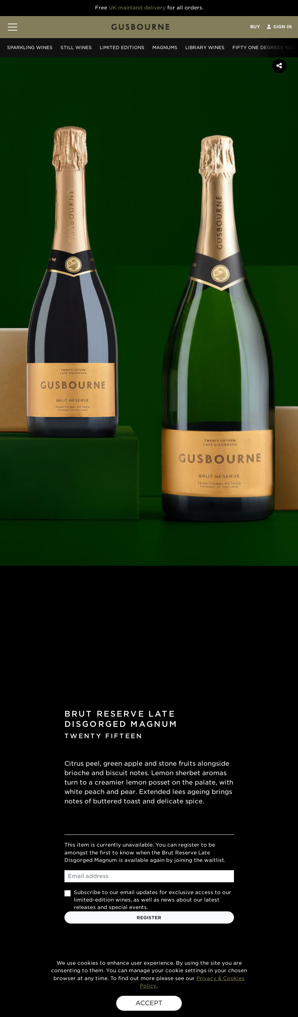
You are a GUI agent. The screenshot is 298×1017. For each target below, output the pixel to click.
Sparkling (30, 47)
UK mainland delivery (137, 8)
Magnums (164, 47)
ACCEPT (149, 1003)
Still (76, 47)
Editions (122, 47)
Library (205, 47)
